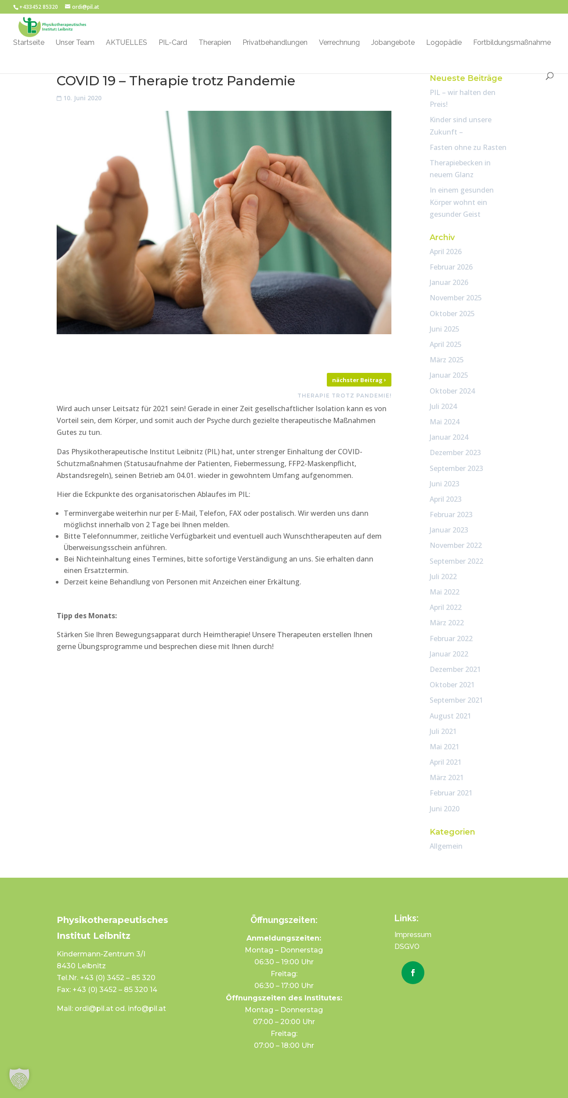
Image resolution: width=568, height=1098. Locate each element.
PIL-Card (173, 43)
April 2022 (446, 607)
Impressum (412, 934)
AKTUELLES (126, 43)
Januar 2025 (449, 375)
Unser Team (75, 43)
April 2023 (446, 499)
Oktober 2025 (452, 313)
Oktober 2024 (452, 391)
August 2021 (450, 716)
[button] (19, 1078)
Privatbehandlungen (275, 43)
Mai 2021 (444, 746)
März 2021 (447, 777)
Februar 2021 (451, 793)
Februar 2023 (451, 514)
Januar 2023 (449, 530)
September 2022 (456, 561)
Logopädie (444, 43)
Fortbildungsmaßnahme (512, 43)
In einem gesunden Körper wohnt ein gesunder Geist (462, 202)
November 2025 (456, 298)
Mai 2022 (444, 592)
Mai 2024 (444, 422)
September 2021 (456, 700)
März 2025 (447, 360)
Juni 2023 (444, 484)
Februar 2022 (451, 638)
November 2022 (456, 545)
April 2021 (446, 762)
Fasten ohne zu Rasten (468, 147)
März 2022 (447, 622)
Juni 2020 (444, 808)
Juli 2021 (443, 731)
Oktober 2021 (452, 684)
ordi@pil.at (95, 1008)
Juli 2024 (443, 406)
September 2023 (456, 468)
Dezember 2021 (455, 669)
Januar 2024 (449, 437)
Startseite (28, 43)
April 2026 (446, 251)
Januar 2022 (449, 654)
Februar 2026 (451, 267)
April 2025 (446, 344)
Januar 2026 (449, 282)
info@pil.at (147, 1008)
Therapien (215, 43)
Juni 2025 (444, 329)
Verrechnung (339, 43)
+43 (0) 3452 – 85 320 (118, 978)
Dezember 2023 (455, 452)
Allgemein (446, 846)
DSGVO (407, 946)
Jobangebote (393, 43)
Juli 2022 (443, 576)
